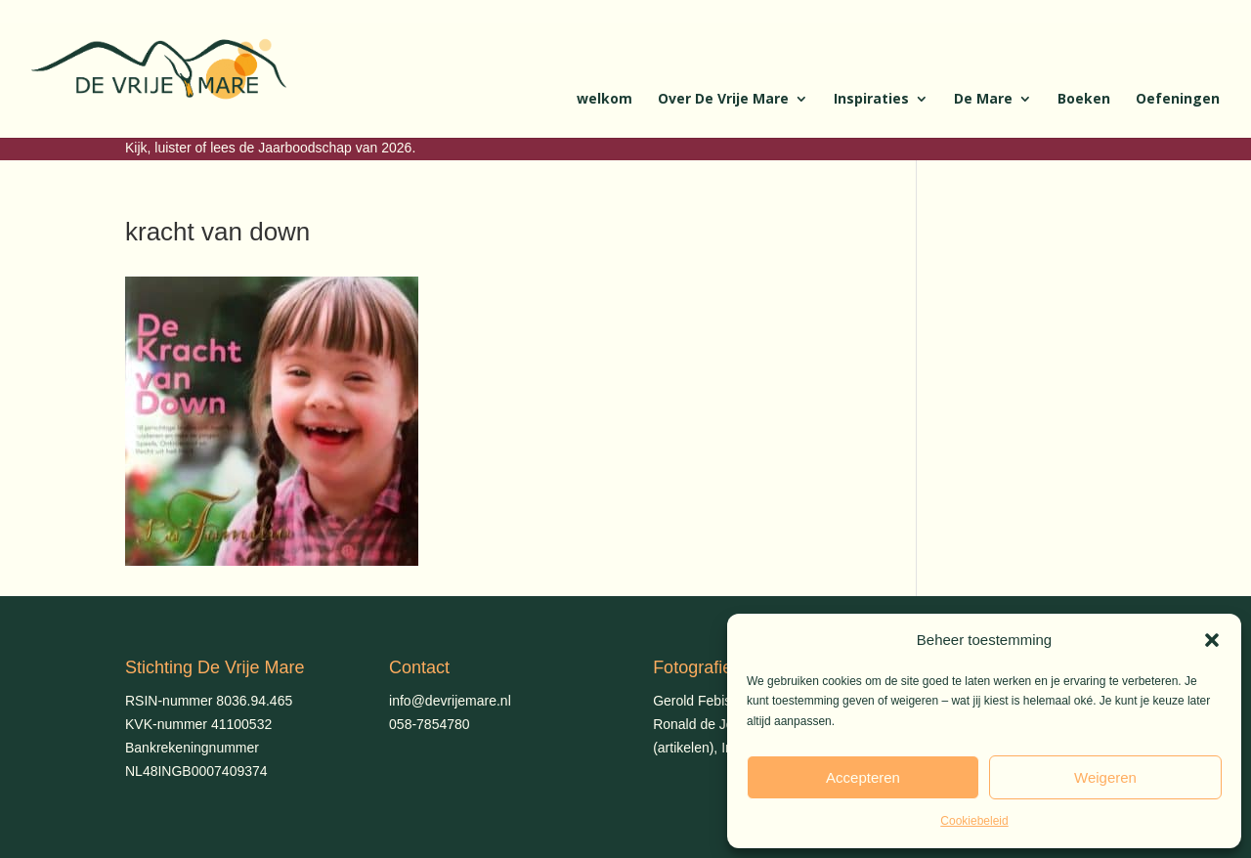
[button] (1212, 640)
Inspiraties (871, 99)
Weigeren (1105, 777)
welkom (604, 99)
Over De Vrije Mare (723, 99)
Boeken (1083, 99)
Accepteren (863, 777)
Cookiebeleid (974, 821)
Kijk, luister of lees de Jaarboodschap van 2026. (270, 147)
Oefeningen (1178, 99)
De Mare (983, 99)
